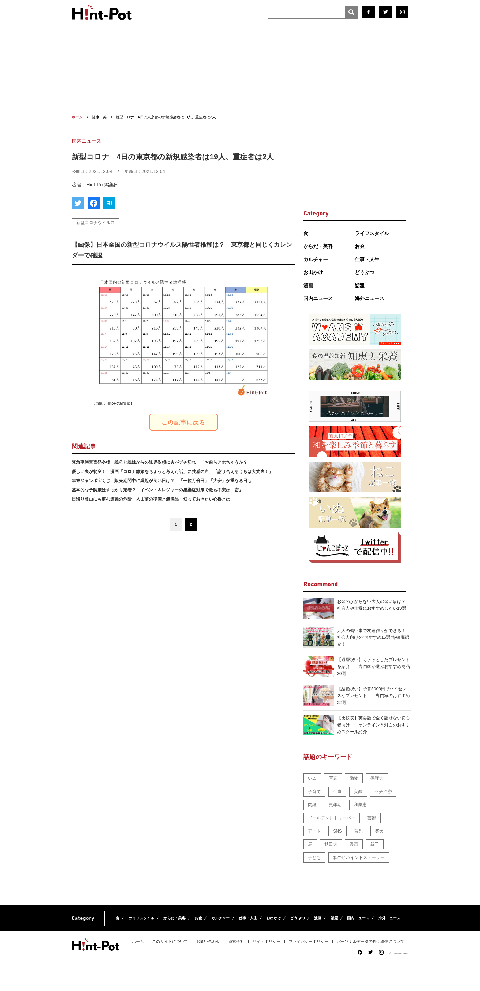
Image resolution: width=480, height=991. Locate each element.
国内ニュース (318, 298)
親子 (374, 844)
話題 (360, 285)
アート (314, 831)
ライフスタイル (372, 233)
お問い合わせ (208, 941)
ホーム (138, 941)
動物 (354, 778)
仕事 (337, 791)
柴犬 (379, 831)
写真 (333, 778)
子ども (314, 857)
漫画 (308, 285)
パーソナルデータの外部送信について (370, 941)
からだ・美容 (318, 246)
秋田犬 (330, 844)
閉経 (312, 804)
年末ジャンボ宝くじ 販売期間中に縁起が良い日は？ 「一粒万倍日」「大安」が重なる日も (162, 480)
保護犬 (376, 778)
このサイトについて (170, 941)
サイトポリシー (266, 941)
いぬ (312, 778)
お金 (360, 246)
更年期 (335, 804)
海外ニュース (369, 298)
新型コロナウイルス (95, 222)
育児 (358, 831)
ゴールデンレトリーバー (331, 817)
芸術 (371, 817)
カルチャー (315, 259)
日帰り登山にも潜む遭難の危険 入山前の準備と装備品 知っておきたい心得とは (151, 499)
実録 (358, 791)
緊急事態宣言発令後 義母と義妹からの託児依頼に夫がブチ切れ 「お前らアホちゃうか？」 (162, 462)
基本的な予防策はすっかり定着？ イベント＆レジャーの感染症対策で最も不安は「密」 (157, 489)
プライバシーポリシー (308, 941)
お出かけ (313, 272)
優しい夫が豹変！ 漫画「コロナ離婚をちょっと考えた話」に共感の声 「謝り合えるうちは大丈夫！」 (172, 471)
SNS (337, 831)
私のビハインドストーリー (358, 857)
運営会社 (236, 941)
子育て (314, 791)
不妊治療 (383, 791)
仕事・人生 (367, 259)
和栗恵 (360, 804)
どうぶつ (364, 272)
